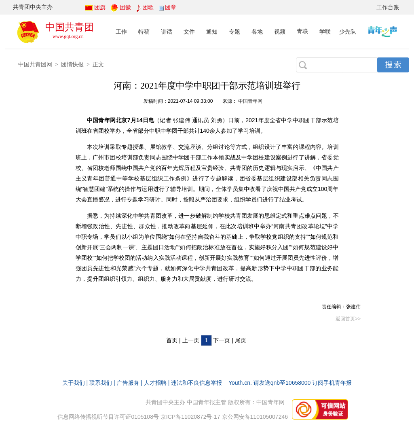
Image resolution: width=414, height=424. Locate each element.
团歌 (148, 7)
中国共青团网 (35, 64)
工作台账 (387, 7)
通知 (212, 31)
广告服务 (128, 382)
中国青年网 (250, 101)
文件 (189, 31)
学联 (325, 31)
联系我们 (100, 382)
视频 (279, 31)
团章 (170, 7)
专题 (234, 31)
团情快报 (72, 64)
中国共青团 (69, 26)
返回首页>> (348, 319)
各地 (257, 31)
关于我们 (73, 382)
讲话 (166, 31)
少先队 (347, 31)
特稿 (144, 31)
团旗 (100, 7)
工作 (121, 31)
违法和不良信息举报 (196, 382)
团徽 (125, 7)
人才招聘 (155, 382)
